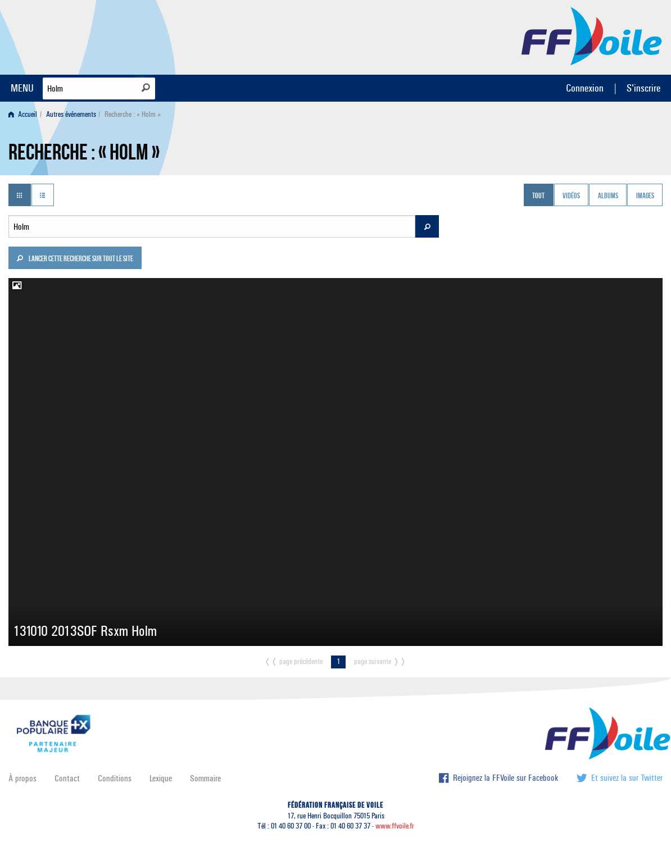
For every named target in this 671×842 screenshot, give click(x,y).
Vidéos (571, 196)
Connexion (585, 87)
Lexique (160, 778)
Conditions (115, 778)
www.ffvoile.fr (394, 826)
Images (645, 196)
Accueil (22, 114)
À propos (22, 778)
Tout (538, 196)
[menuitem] (25, 114)
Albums (608, 196)
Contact (67, 778)
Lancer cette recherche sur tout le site (75, 259)
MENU (22, 87)
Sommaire (205, 778)
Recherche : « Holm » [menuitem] (133, 114)
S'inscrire (643, 87)
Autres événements (71, 114)
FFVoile (592, 35)
